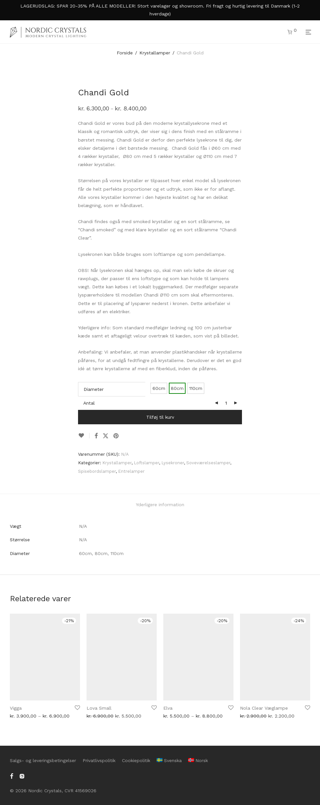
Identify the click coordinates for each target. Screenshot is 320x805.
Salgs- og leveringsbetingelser (43, 760)
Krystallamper (154, 52)
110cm (195, 388)
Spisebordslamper (97, 471)
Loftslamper (146, 462)
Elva (167, 708)
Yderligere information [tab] (160, 504)
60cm (158, 388)
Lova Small (99, 708)
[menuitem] (169, 760)
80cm (177, 388)
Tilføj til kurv (160, 417)
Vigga (16, 708)
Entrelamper (131, 471)
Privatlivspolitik (99, 760)
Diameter (94, 389)
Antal (89, 403)
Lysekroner (172, 462)
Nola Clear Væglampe (264, 708)
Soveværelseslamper (208, 462)
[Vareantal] (226, 403)
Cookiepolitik (136, 760)
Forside (125, 52)
